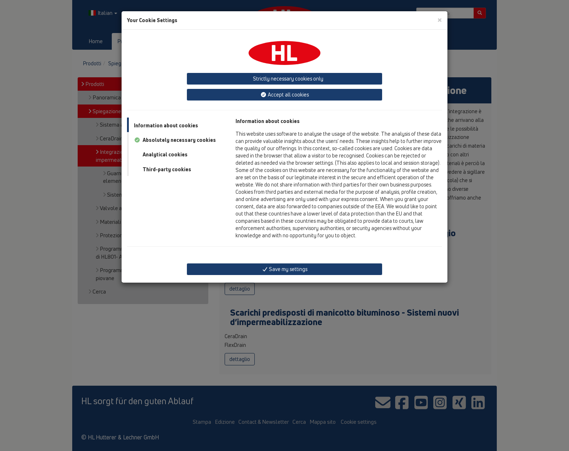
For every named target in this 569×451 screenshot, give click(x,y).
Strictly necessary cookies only (287, 78)
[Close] (439, 20)
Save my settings (285, 269)
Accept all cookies (284, 94)
